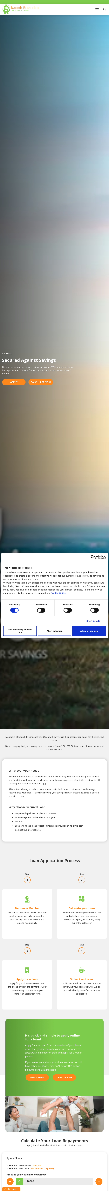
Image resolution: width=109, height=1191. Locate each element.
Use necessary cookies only (20, 630)
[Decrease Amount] (10, 1181)
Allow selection (54, 631)
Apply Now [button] (37, 1077)
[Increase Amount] (98, 1181)
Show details (93, 621)
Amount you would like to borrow (26, 1174)
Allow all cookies (89, 631)
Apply (14, 382)
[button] (105, 9)
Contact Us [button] (64, 1077)
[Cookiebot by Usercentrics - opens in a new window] (93, 557)
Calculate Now (41, 382)
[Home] (20, 8)
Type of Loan (14, 1158)
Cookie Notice (58, 593)
